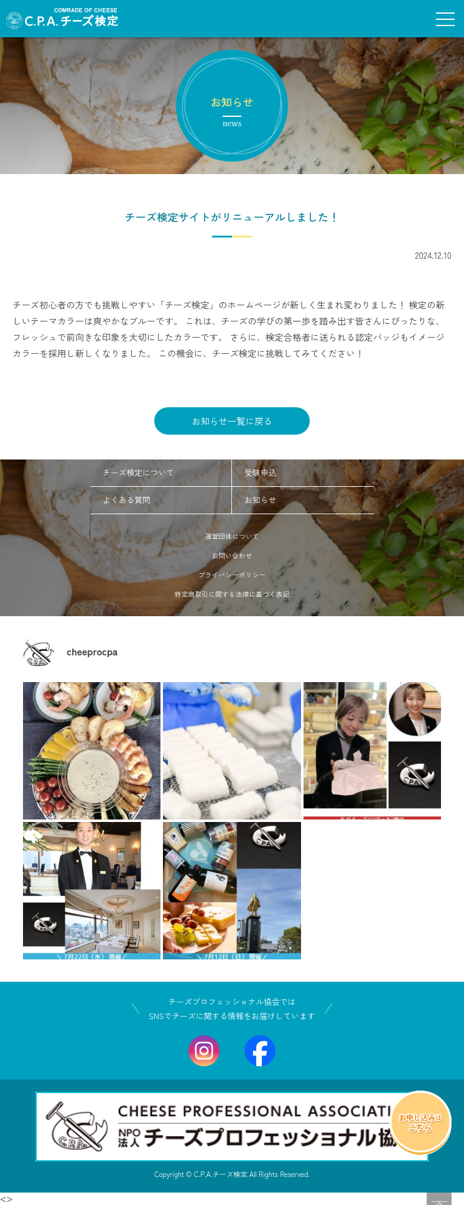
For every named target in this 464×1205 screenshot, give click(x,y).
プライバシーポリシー (232, 574)
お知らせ (260, 500)
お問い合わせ (231, 555)
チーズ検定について (138, 472)
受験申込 (260, 472)
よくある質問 (127, 500)
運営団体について (232, 536)
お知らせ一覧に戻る (232, 420)
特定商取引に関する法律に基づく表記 (232, 594)
